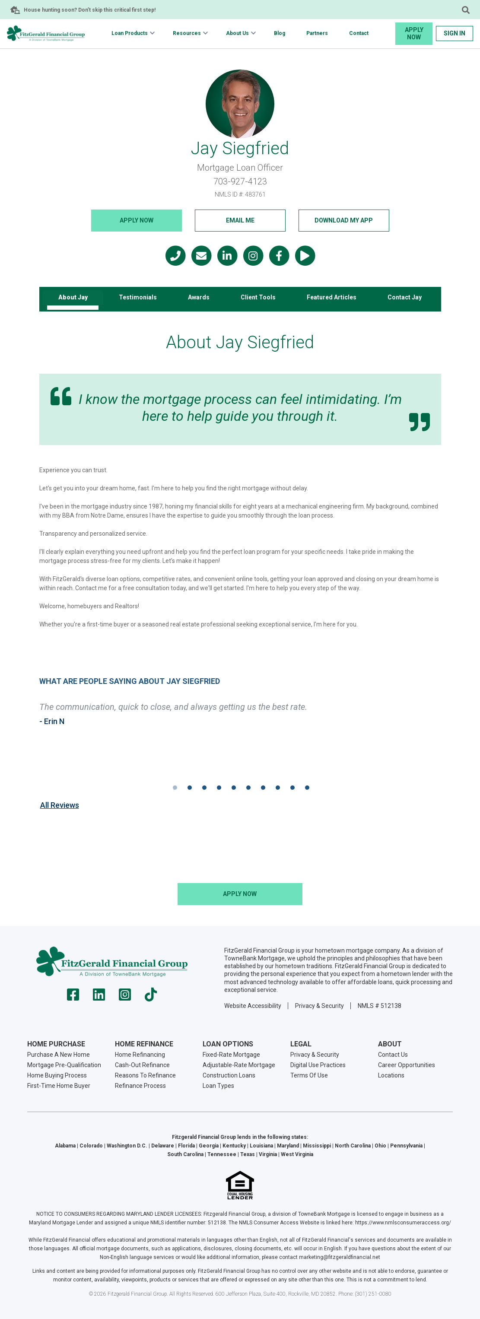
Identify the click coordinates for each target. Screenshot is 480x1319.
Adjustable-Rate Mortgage (239, 1064)
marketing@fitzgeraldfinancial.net (339, 1257)
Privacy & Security (319, 1005)
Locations (391, 1074)
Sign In (454, 33)
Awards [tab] (199, 297)
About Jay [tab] (73, 297)
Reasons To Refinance (145, 1074)
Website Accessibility (252, 1005)
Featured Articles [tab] (331, 297)
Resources (187, 33)
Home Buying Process (57, 1074)
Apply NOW (136, 220)
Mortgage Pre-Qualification (64, 1064)
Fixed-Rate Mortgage (231, 1054)
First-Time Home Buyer (58, 1085)
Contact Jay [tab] (405, 297)
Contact (359, 33)
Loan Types (218, 1085)
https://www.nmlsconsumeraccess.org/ (403, 1223)
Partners (317, 33)
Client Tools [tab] (258, 297)
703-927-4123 (240, 181)
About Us (237, 33)
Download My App (344, 220)
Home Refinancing (140, 1054)
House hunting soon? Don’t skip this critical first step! (90, 10)
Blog (279, 33)
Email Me (240, 220)
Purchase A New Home (58, 1054)
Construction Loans (229, 1074)
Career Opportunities (406, 1064)
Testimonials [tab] (138, 297)
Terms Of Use (309, 1074)
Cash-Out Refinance (142, 1064)
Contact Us (393, 1054)
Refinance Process (140, 1085)
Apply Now (414, 33)
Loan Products (129, 33)
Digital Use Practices (318, 1064)
